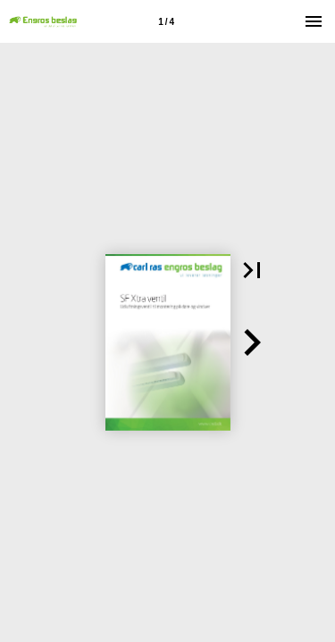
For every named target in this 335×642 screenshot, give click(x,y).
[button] (251, 270)
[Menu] (313, 21)
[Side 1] (166, 21)
